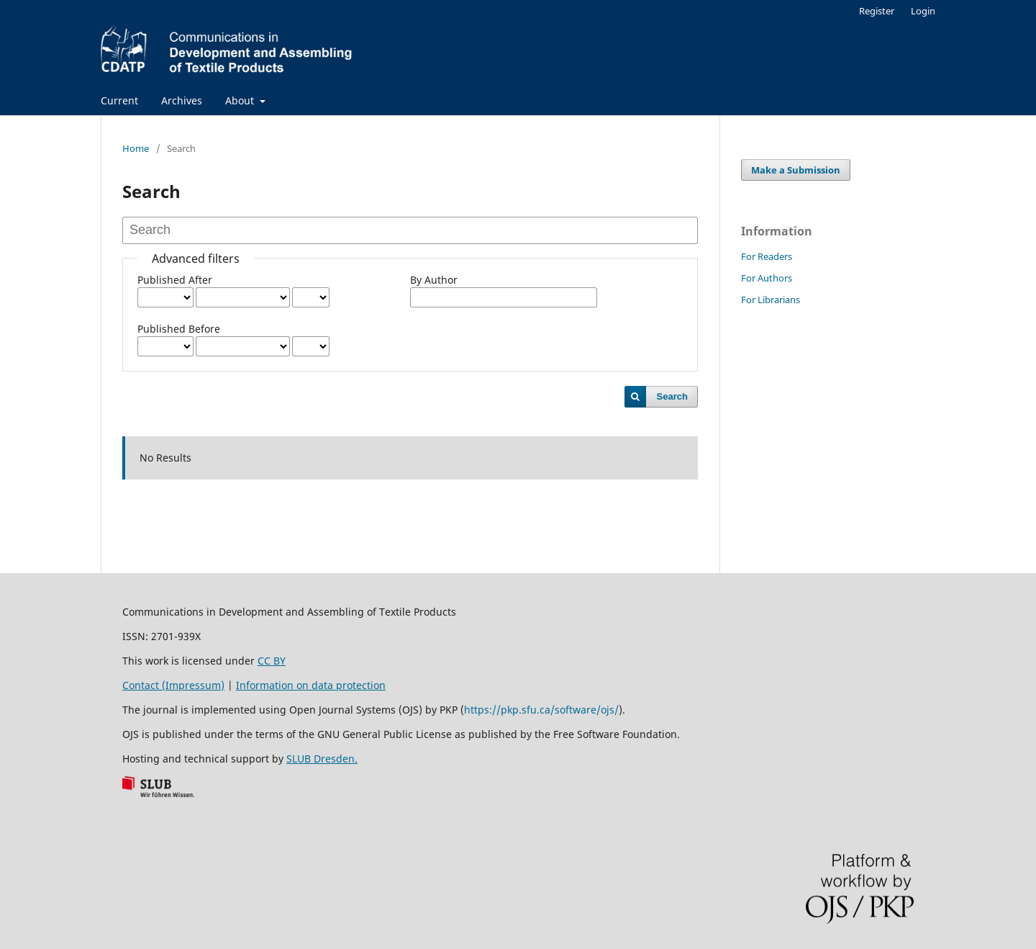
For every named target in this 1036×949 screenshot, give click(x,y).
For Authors (766, 277)
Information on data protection (311, 685)
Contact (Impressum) (173, 685)
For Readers (766, 256)
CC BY (272, 660)
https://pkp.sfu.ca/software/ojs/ (541, 709)
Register (876, 10)
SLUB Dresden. (322, 758)
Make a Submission (795, 169)
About (241, 100)
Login (923, 10)
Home (135, 148)
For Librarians (770, 299)
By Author (434, 280)
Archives (181, 100)
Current (119, 100)
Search (672, 396)
